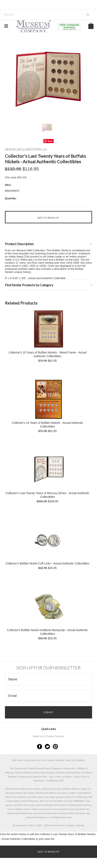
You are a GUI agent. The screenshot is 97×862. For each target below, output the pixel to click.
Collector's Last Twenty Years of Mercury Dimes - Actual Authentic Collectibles (47, 494)
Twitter (47, 746)
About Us (85, 789)
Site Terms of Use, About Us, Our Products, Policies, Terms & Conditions (48, 760)
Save (50, 141)
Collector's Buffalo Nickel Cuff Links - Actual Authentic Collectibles (47, 563)
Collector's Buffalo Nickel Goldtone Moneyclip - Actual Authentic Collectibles (47, 631)
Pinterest (55, 746)
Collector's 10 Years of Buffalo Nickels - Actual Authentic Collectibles (47, 424)
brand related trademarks (19, 813)
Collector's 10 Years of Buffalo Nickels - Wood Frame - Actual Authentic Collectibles (48, 354)
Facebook (39, 746)
